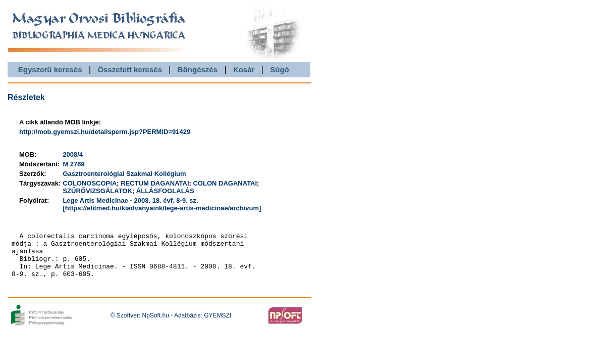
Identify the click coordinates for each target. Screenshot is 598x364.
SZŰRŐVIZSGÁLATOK (97, 191)
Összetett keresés (129, 69)
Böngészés (198, 69)
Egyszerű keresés (50, 69)
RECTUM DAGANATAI (155, 183)
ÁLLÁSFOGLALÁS (165, 191)
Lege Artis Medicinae (95, 200)
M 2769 (73, 164)
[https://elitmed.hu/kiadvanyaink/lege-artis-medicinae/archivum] (162, 208)
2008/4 (73, 154)
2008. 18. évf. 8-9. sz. (166, 200)
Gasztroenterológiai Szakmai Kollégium (124, 173)
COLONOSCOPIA (90, 183)
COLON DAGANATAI (225, 183)
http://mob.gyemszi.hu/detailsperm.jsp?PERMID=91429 (104, 131)
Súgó (279, 69)
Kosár (244, 69)
